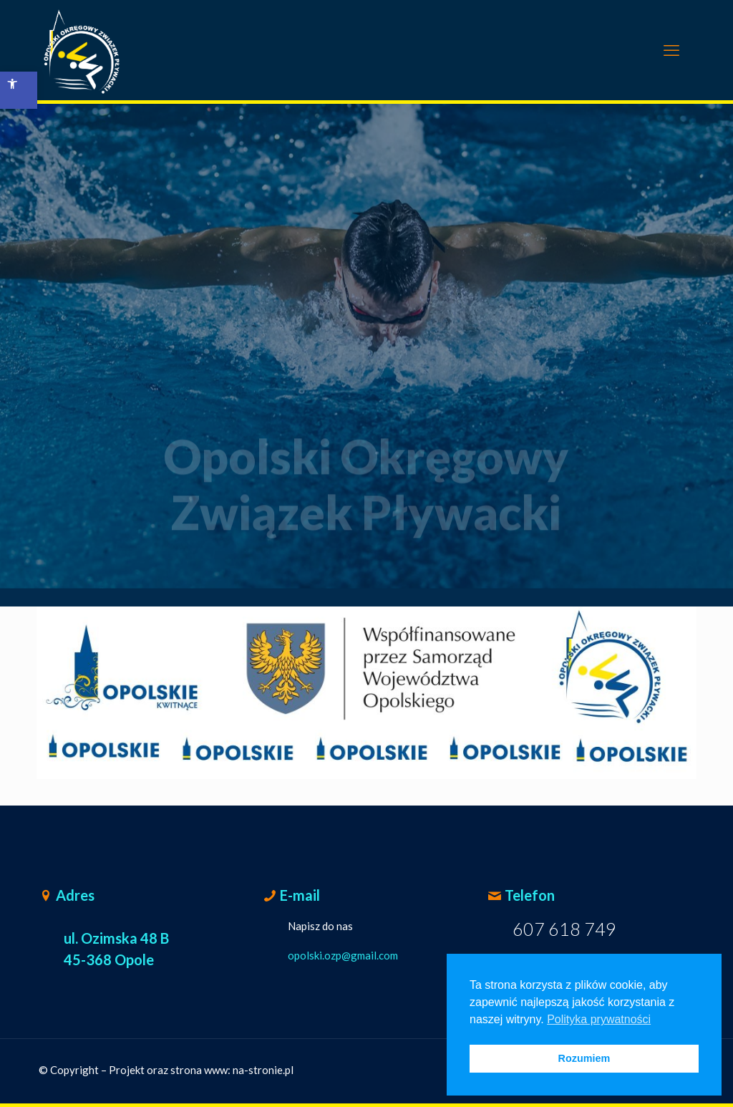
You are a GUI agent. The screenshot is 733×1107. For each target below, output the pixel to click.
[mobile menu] (671, 50)
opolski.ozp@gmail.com (343, 955)
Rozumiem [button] (584, 1058)
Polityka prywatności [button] (599, 1019)
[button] (18, 90)
